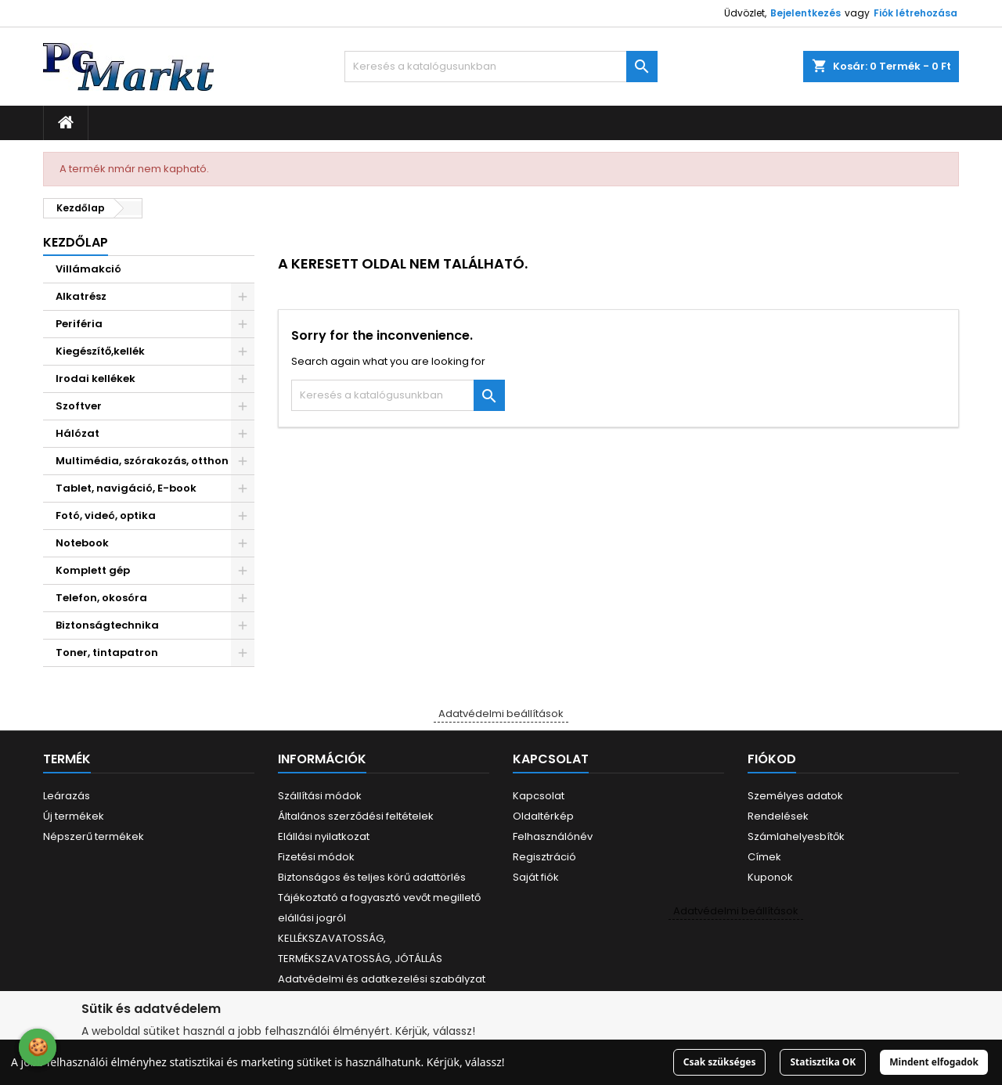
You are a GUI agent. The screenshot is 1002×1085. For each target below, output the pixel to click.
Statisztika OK (823, 1062)
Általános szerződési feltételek (356, 816)
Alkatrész (81, 296)
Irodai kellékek (95, 378)
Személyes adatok (795, 795)
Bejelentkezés (805, 13)
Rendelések (778, 816)
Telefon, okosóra (101, 597)
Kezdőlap (75, 242)
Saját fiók (536, 877)
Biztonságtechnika (107, 625)
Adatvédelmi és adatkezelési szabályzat (381, 978)
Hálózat (77, 433)
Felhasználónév (553, 836)
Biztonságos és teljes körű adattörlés (372, 877)
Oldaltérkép (543, 816)
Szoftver (79, 405)
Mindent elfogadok (934, 1062)
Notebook (82, 542)
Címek (764, 856)
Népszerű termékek (93, 836)
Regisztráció (544, 856)
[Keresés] (501, 66)
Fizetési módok (316, 856)
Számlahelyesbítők (796, 836)
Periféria (79, 323)
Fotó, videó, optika (106, 515)
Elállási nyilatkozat (323, 836)
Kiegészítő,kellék (100, 351)
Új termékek (73, 816)
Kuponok (770, 877)
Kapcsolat (538, 795)
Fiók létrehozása (915, 13)
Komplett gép (93, 570)
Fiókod (772, 759)
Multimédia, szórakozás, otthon (142, 460)
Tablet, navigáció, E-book (126, 488)
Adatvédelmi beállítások (501, 713)
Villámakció (88, 268)
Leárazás (66, 795)
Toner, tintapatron (107, 652)
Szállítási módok (320, 795)
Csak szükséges (719, 1062)
